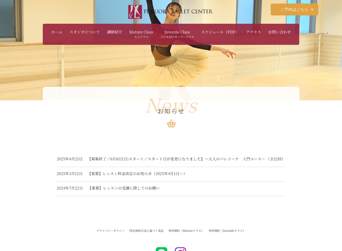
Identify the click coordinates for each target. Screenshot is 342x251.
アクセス (253, 32)
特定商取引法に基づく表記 (146, 230)
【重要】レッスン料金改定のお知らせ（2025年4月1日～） (122, 173)
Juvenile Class (177, 34)
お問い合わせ (279, 32)
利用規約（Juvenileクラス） (227, 230)
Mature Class (141, 34)
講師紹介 (114, 32)
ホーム (56, 32)
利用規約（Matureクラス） (186, 230)
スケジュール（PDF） (220, 32)
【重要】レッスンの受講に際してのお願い (108, 188)
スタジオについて (85, 32)
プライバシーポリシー (110, 230)
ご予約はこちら (294, 9)
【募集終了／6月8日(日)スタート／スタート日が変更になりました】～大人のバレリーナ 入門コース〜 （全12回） (171, 159)
